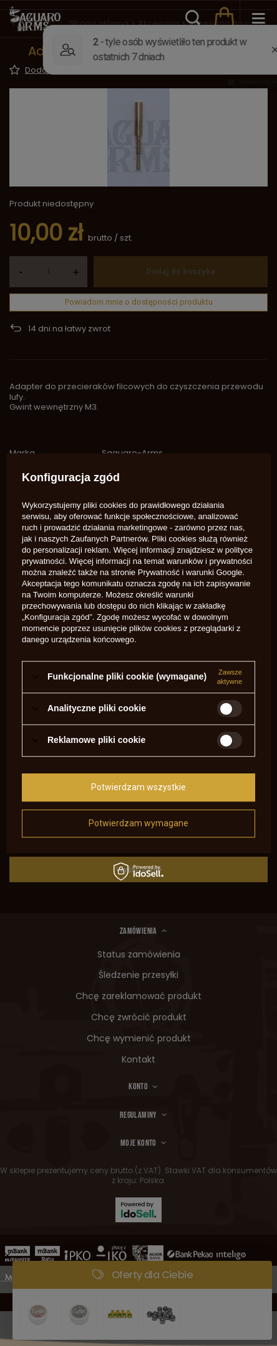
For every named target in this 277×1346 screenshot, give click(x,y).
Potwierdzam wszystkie (138, 787)
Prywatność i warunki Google (190, 572)
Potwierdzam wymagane (138, 823)
